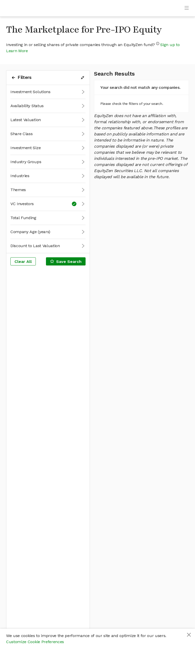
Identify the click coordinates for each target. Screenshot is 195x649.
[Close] (189, 635)
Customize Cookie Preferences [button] (35, 641)
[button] (48, 92)
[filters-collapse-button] (82, 78)
